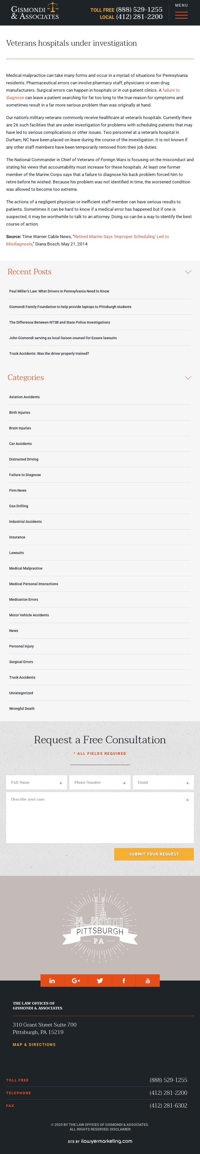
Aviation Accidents (24, 397)
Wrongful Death (22, 708)
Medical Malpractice (26, 568)
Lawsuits (16, 553)
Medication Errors (23, 599)
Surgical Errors (21, 662)
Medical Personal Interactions (33, 584)
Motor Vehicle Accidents (29, 615)
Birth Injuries (19, 412)
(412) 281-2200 (168, 1093)
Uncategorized (21, 693)
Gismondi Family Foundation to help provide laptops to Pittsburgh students (70, 307)
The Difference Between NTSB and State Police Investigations (59, 322)
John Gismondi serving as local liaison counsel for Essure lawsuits (63, 338)
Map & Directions (34, 1044)
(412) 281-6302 (168, 1106)
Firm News (17, 490)
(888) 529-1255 (168, 1080)
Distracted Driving (23, 459)
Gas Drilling (18, 506)
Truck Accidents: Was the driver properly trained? (49, 353)
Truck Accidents (22, 677)
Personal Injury (21, 646)
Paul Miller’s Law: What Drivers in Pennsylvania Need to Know (59, 291)
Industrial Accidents (25, 522)
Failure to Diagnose (25, 475)
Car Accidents (20, 444)
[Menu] (181, 12)
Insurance (17, 537)
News (13, 631)
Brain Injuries (20, 428)
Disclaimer (120, 1129)
